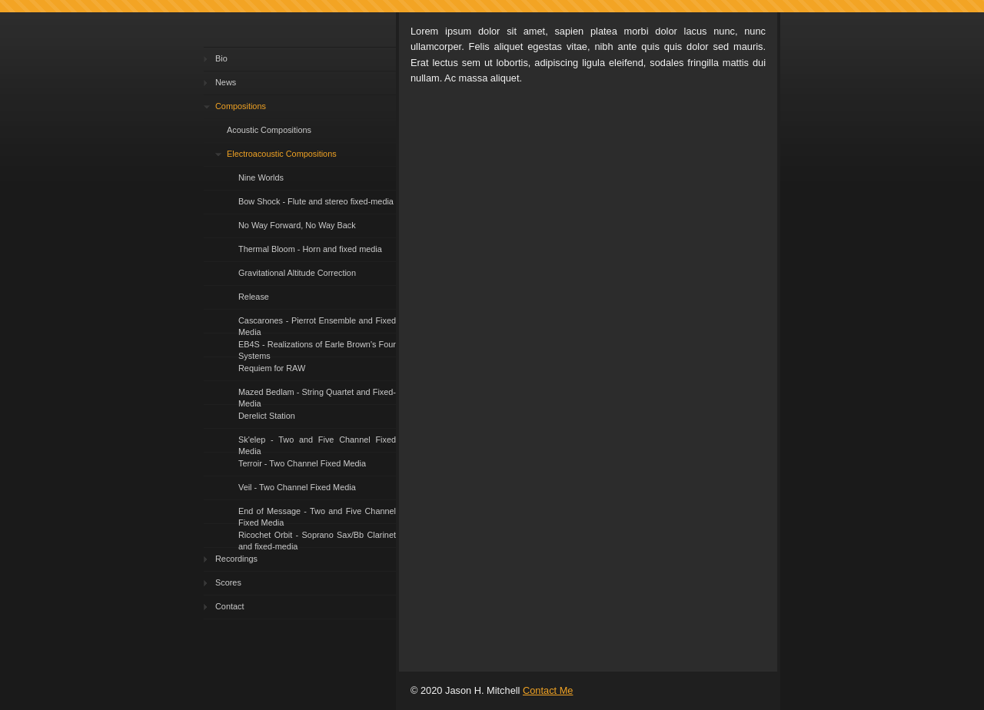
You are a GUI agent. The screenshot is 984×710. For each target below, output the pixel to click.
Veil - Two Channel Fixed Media (297, 487)
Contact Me (548, 690)
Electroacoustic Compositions (282, 153)
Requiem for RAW (271, 368)
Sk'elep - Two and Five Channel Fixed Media (317, 444)
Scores (228, 582)
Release (253, 296)
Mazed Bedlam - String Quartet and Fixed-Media (317, 396)
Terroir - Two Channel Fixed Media (302, 463)
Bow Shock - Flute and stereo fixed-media (316, 201)
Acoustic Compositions (269, 129)
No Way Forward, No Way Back (297, 225)
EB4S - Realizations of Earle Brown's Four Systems (317, 348)
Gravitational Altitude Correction (297, 272)
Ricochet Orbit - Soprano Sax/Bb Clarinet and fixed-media (317, 539)
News (225, 82)
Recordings (236, 558)
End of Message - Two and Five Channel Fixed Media (317, 515)
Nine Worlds (261, 177)
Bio (221, 58)
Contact (229, 606)
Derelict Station (266, 415)
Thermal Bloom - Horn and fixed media (310, 249)
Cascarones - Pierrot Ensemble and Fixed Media (317, 324)
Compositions (240, 106)
